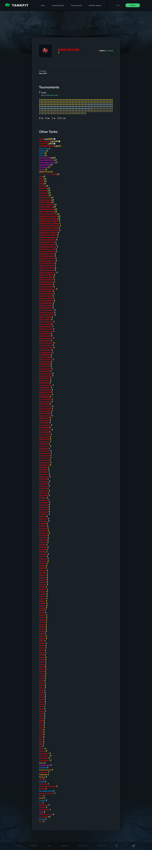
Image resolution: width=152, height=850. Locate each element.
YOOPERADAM (45, 355)
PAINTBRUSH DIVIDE (47, 254)
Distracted (44, 784)
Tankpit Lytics (45, 442)
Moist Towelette (46, 409)
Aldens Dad (44, 507)
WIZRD (42, 634)
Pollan (42, 709)
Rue (41, 746)
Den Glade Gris (46, 411)
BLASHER (43, 524)
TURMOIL (43, 517)
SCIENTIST (44, 489)
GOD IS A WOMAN (47, 301)
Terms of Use (101, 845)
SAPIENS (43, 566)
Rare (42, 737)
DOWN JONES (45, 413)
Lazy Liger (44, 528)
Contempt (44, 561)
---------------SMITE (49, 174)
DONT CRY (44, 493)
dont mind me (45, 451)
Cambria (43, 594)
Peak (42, 796)
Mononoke (44, 191)
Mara (42, 179)
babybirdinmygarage (48, 289)
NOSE (42, 714)
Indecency (44, 559)
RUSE (42, 184)
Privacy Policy (82, 845)
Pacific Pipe (44, 805)
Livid (42, 730)
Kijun (42, 779)
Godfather (47, 144)
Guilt (42, 732)
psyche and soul (46, 406)
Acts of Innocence (47, 343)
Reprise (43, 646)
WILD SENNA (45, 428)
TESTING (43, 552)
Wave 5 (43, 669)
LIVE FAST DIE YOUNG (48, 240)
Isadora (43, 648)
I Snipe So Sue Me (46, 329)
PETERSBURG (45, 397)
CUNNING (43, 526)
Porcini (42, 671)
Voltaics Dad (45, 477)
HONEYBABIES (45, 364)
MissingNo (44, 547)
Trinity (42, 690)
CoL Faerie (45, 817)
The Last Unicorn (46, 345)
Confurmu (44, 542)
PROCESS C (44, 472)
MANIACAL (44, 470)
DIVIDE (42, 610)
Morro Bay (44, 538)
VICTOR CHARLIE (46, 291)
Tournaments (76, 5)
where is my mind (46, 815)
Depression (44, 772)
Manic (43, 155)
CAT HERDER (45, 423)
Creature (43, 592)
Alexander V (44, 474)
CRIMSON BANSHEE (47, 270)
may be (43, 674)
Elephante (44, 188)
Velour (43, 170)
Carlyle (42, 660)
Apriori (42, 650)
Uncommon (45, 195)
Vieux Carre (44, 486)
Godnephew (44, 503)
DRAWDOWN (45, 439)
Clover (42, 695)
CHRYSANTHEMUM (50, 146)
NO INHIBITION (45, 334)
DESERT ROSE (46, 172)
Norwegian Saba (46, 385)
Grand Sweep (45, 463)
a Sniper (43, 617)
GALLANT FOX (45, 367)
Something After (46, 376)
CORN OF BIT (45, 420)
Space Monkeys (46, 416)
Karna (42, 707)
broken (42, 782)
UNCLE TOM (44, 444)
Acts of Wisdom (46, 399)
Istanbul (43, 632)
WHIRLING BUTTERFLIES (49, 233)
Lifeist (42, 716)
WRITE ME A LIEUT (47, 277)
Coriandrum (44, 481)
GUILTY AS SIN (45, 357)
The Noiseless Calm (47, 315)
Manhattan (45, 754)
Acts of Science (46, 430)
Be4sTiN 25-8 (45, 465)
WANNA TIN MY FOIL (48, 259)
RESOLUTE (44, 758)
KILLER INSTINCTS (47, 207)
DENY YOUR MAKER (48, 212)
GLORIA (43, 186)
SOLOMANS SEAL (46, 303)
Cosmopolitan (45, 453)
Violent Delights (46, 390)
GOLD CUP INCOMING (49, 214)
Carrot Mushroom (47, 322)
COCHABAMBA (46, 350)
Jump (42, 812)
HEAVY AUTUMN (46, 317)
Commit (43, 800)
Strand (42, 685)
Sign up (132, 5)
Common (43, 585)
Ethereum (43, 564)
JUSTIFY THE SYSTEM (48, 245)
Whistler (43, 601)
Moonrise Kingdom (47, 793)
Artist (42, 749)
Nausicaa (43, 589)
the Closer (44, 167)
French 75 (43, 557)
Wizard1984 (44, 496)
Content (43, 807)
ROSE (47, 139)
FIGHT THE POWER (47, 275)
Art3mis (43, 151)
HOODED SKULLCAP (47, 263)
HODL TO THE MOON (48, 252)
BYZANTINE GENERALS (48, 238)
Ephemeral (44, 531)
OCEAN (43, 613)
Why (41, 742)
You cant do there (47, 348)
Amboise (43, 596)
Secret (43, 751)
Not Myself (44, 535)
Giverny (43, 625)
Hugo (42, 728)
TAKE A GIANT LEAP (47, 266)
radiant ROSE (46, 165)
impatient (43, 768)
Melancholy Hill (46, 392)
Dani (41, 822)
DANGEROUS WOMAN (48, 247)
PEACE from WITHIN (47, 268)
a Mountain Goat (46, 359)
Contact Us (64, 845)
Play (43, 5)
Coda (42, 798)
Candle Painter (45, 425)
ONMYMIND (44, 449)
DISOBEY (43, 545)
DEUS (42, 721)
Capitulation (45, 810)
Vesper (42, 683)
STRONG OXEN (46, 202)
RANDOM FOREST (47, 299)
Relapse (43, 643)
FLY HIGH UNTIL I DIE (48, 242)
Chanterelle (44, 512)
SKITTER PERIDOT (46, 284)
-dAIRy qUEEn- (45, 388)
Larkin (42, 681)
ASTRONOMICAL (46, 308)
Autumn (43, 629)
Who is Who (45, 756)
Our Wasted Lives (47, 331)
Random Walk (45, 765)
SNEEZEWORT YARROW (50, 216)
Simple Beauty (46, 198)
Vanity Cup (44, 519)
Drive (42, 725)
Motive (42, 678)
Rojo (41, 739)
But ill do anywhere (47, 310)
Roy (41, 803)
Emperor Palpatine (48, 205)
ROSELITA (43, 498)
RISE (42, 177)
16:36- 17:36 (54, 95)
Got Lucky (44, 540)
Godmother (44, 514)
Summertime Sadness (48, 786)
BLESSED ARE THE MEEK (49, 219)
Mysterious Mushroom (48, 273)
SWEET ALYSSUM (46, 306)
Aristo (42, 718)
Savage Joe (44, 533)
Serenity (43, 622)
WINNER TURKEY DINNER (49, 228)
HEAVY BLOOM (45, 341)
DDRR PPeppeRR (46, 327)
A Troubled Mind (46, 352)
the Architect (49, 141)
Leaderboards (58, 5)
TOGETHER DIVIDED (47, 256)
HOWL (42, 655)
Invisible (43, 608)
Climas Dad (44, 510)
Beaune (43, 657)
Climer (42, 688)
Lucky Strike (45, 761)
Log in (118, 5)
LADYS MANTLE (46, 320)
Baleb (43, 181)
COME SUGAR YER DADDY (50, 226)
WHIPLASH (44, 775)
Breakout (43, 582)
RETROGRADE (45, 371)
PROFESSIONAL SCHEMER (50, 224)
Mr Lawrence (45, 460)
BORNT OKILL (45, 378)
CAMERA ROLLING (47, 282)
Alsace (42, 704)
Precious (43, 615)
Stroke (42, 700)
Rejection (43, 578)
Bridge (42, 697)
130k (41, 744)
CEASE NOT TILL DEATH (49, 235)
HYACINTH (44, 484)
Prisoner (43, 777)
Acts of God (44, 148)
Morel (42, 723)
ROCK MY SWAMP (47, 294)
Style (42, 735)
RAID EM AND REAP (48, 209)
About (18, 845)
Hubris (42, 763)
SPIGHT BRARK (45, 336)
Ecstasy (43, 819)
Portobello (44, 554)
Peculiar (43, 627)
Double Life (44, 500)
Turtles (42, 676)
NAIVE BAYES (45, 404)
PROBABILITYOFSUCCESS (50, 231)
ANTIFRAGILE (45, 383)
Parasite (43, 636)
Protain (43, 662)
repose (42, 702)
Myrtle (42, 693)
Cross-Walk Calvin (48, 160)
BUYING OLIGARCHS (48, 261)
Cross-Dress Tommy (48, 163)
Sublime (43, 639)
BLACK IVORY (45, 381)
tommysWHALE (46, 369)
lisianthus (43, 575)
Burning (43, 789)
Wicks (43, 153)
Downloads (34, 845)
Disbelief (43, 603)
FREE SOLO (44, 467)
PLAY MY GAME (46, 324)
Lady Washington (46, 338)
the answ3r (45, 193)
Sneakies (43, 606)
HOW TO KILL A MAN (48, 249)
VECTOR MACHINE (47, 280)
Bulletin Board (95, 5)
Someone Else (45, 456)
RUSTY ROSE (45, 432)
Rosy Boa (43, 580)
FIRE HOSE (44, 479)
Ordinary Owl (47, 158)
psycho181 (43, 550)
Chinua (42, 664)
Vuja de (43, 653)
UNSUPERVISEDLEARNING (49, 221)
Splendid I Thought (47, 313)
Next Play (43, 573)
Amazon (43, 620)
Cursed (42, 667)
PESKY (42, 641)
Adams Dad (44, 505)
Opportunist (44, 491)
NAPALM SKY (45, 418)
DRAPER (43, 568)
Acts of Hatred (45, 435)
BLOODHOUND (45, 362)
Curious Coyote (46, 770)
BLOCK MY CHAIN (47, 287)
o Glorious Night (46, 374)
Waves (42, 711)
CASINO (43, 587)
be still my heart (46, 395)
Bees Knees (44, 521)
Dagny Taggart (46, 200)
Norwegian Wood (47, 791)
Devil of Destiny (46, 402)
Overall (110, 51)
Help (49, 845)
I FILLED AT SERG (46, 296)
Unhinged (43, 571)
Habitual (43, 599)
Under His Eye (45, 437)
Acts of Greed (45, 458)
